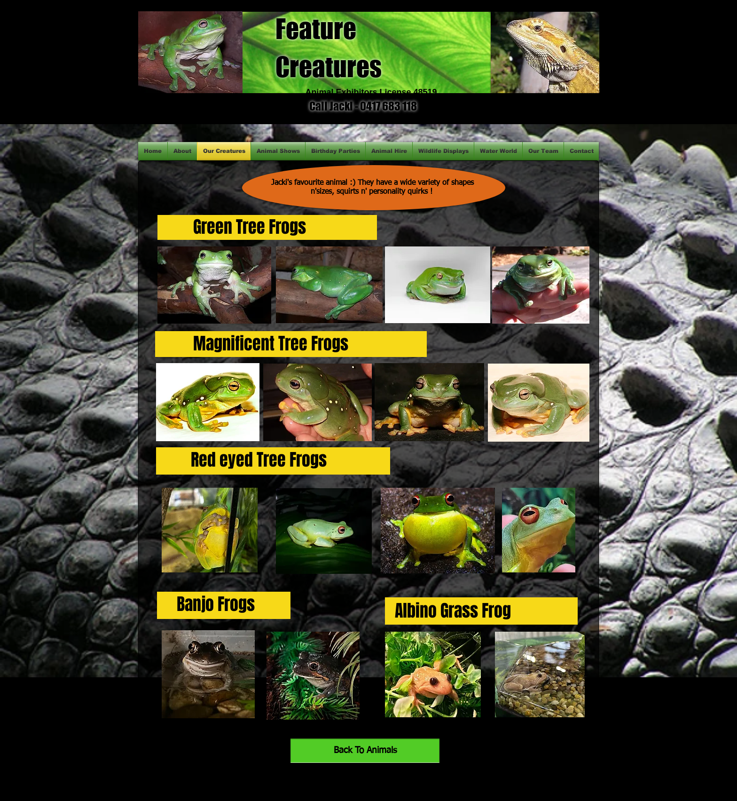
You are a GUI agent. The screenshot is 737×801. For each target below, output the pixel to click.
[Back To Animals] (364, 750)
